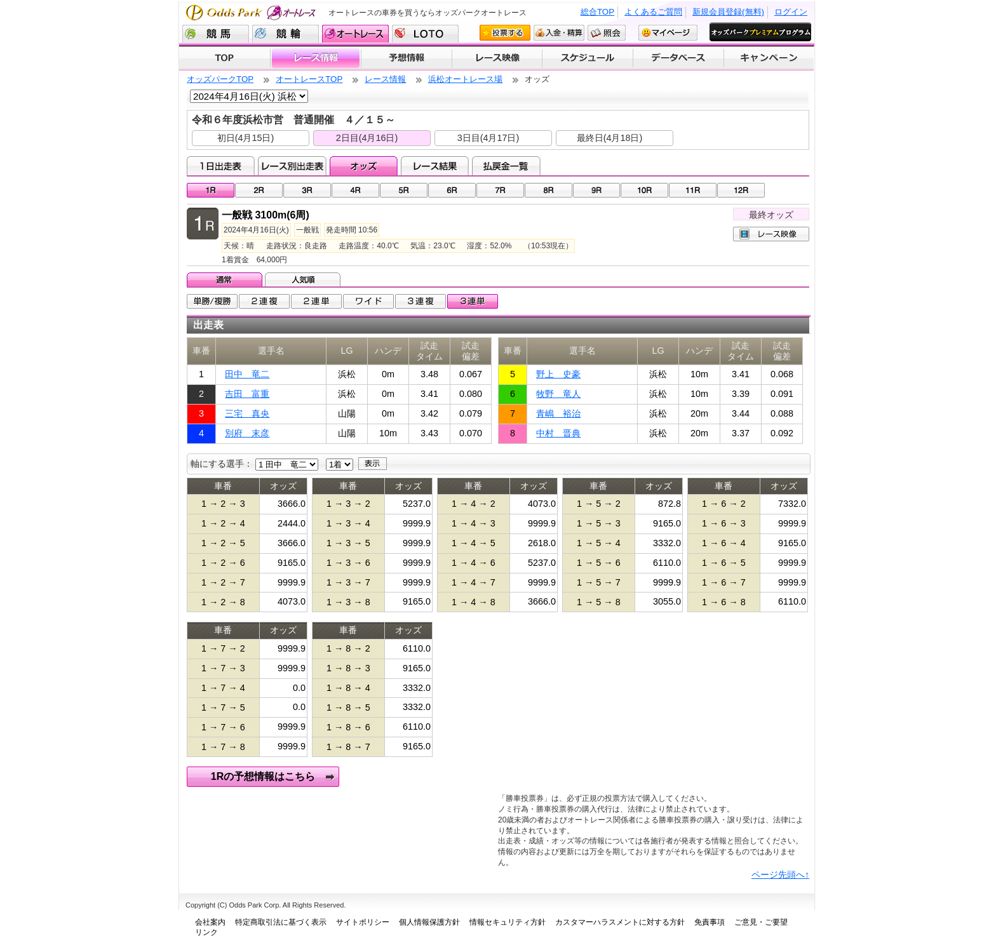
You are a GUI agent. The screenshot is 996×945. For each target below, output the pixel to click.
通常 (226, 279)
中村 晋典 (558, 433)
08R (548, 190)
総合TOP (597, 12)
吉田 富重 (247, 394)
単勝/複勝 (212, 301)
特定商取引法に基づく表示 (280, 922)
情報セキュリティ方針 (507, 922)
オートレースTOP (309, 79)
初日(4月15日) (245, 138)
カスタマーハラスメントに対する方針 (620, 922)
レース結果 (435, 165)
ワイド (368, 301)
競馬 (215, 34)
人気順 (304, 279)
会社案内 (210, 922)
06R (452, 190)
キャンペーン (769, 58)
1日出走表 (221, 165)
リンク (206, 932)
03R (307, 190)
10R (644, 190)
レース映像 (497, 58)
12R (741, 190)
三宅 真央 (247, 413)
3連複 (420, 301)
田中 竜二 (247, 374)
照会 (607, 33)
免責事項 (709, 922)
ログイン (790, 12)
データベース (678, 58)
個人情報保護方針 (429, 922)
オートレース (355, 34)
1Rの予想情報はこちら (263, 776)
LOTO (425, 34)
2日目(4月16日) (367, 138)
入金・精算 (559, 33)
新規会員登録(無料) (728, 12)
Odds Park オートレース (252, 12)
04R (355, 190)
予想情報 (406, 58)
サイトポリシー (362, 922)
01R (210, 190)
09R (597, 190)
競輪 (285, 34)
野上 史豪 (558, 374)
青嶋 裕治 (558, 413)
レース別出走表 (292, 165)
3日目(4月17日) (488, 138)
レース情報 (315, 58)
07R (500, 190)
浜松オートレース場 (465, 79)
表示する (372, 463)
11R (693, 190)
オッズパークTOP (220, 79)
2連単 (316, 301)
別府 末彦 (247, 433)
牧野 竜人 (558, 394)
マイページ (667, 33)
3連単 (472, 301)
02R (259, 190)
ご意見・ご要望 (761, 922)
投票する (505, 33)
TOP (224, 58)
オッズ (364, 165)
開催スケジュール (587, 58)
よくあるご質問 (653, 12)
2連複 (264, 301)
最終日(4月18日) (610, 138)
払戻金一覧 (506, 165)
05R (403, 190)
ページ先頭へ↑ (780, 874)
